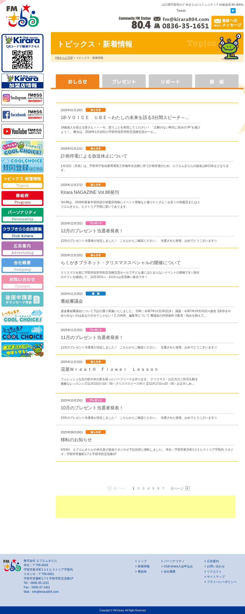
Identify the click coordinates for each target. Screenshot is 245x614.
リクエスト (214, 571)
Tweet (180, 11)
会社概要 (170, 571)
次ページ (180, 488)
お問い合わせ (216, 566)
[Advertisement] (146, 507)
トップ (142, 561)
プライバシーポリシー (222, 582)
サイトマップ (216, 576)
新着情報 (144, 566)
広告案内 (213, 561)
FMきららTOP (64, 57)
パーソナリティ (174, 561)
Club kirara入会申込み (178, 566)
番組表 (142, 571)
